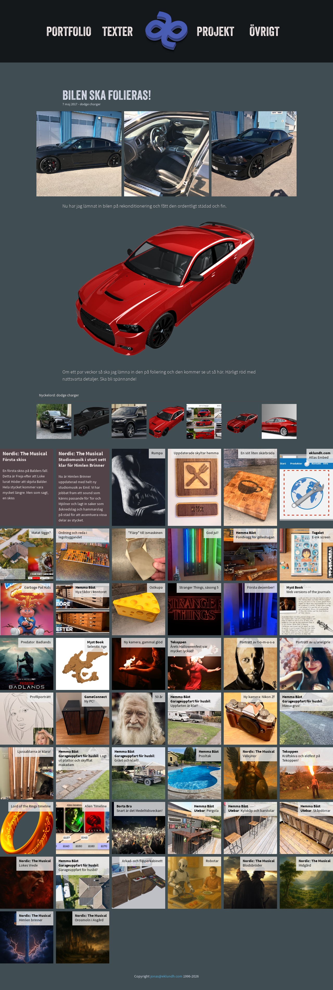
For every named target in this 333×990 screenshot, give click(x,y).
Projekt (215, 31)
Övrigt (264, 31)
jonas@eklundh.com (166, 977)
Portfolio (68, 31)
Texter (117, 31)
